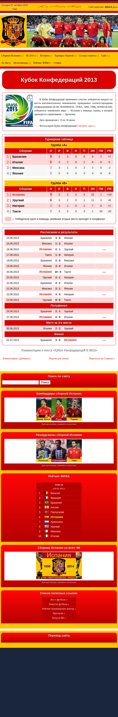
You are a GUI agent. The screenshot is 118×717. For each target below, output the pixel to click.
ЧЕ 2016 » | (32, 55)
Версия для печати (59, 358)
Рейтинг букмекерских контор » (59, 608)
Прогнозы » (59, 613)
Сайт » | (105, 55)
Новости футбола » (59, 604)
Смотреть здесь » (86, 125)
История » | (46, 55)
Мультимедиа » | (22, 62)
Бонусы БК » (59, 617)
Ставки (57, 62)
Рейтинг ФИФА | (42, 62)
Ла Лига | (6, 62)
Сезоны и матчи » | (89, 55)
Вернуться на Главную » (102, 358)
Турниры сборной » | (65, 55)
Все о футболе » (59, 599)
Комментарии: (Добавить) (16, 358)
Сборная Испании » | (12, 55)
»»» (104, 249)
